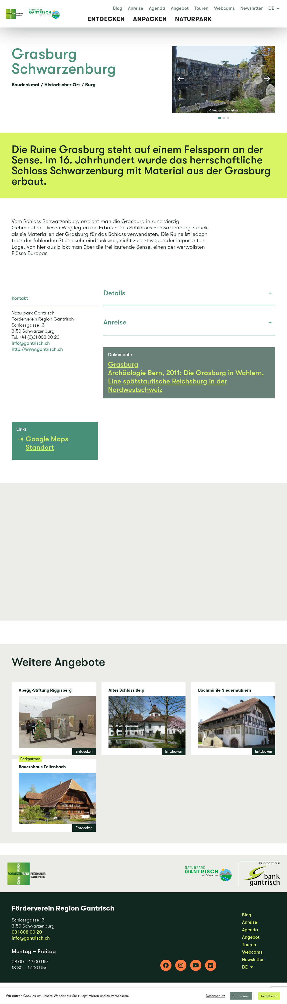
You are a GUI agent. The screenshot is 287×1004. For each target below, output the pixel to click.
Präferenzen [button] (241, 996)
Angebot (180, 8)
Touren (201, 8)
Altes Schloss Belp (144, 724)
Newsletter (251, 8)
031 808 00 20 (27, 938)
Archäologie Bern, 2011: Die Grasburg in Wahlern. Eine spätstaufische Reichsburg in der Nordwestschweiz (186, 387)
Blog (117, 8)
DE (274, 8)
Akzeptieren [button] (269, 996)
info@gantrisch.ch (31, 349)
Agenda (157, 8)
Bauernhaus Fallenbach (54, 801)
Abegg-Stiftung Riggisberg (54, 724)
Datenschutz (215, 996)
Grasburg (123, 370)
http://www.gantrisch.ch (37, 355)
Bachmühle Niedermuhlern (233, 724)
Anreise (135, 8)
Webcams (224, 8)
